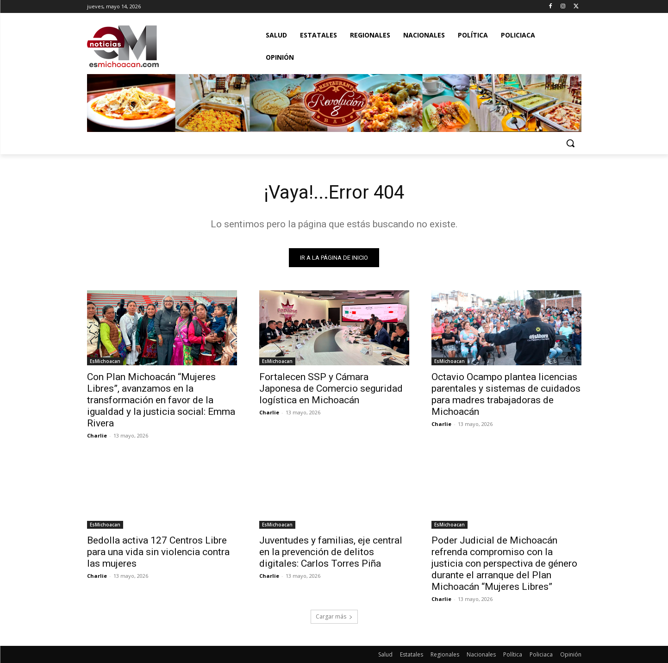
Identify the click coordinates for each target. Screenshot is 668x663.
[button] (570, 143)
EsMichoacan (105, 361)
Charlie (97, 435)
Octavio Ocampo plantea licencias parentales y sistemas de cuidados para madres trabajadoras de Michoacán (506, 394)
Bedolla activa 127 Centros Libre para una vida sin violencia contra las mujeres (158, 552)
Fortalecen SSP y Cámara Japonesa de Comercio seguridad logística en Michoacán (331, 388)
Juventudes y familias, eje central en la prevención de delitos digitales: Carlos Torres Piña (330, 552)
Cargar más (334, 616)
